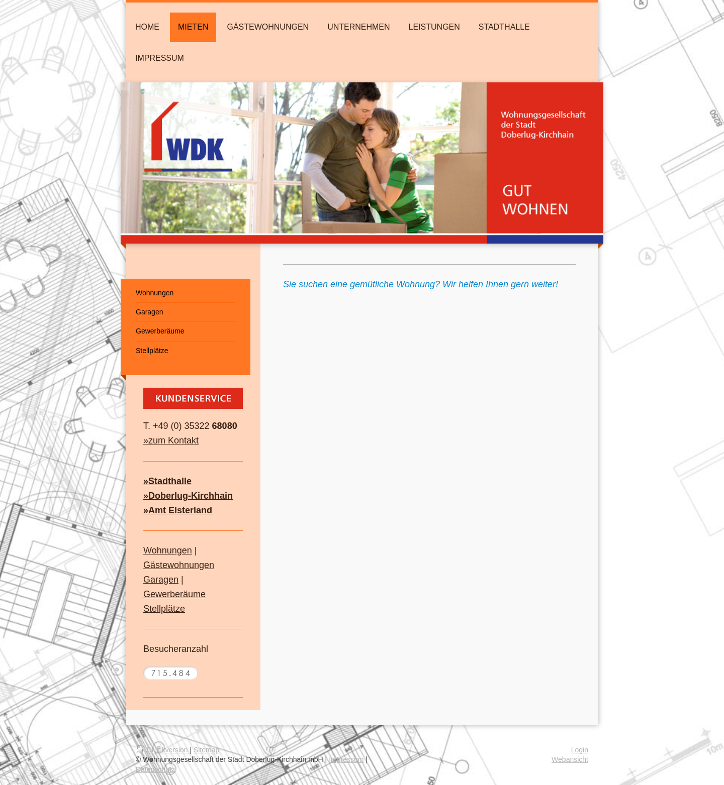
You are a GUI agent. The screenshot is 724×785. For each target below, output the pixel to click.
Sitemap (206, 750)
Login (579, 750)
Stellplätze (164, 609)
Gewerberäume (174, 594)
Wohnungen (167, 550)
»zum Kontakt (171, 440)
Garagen (160, 580)
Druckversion (163, 750)
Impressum (346, 759)
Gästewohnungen (178, 565)
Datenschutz (155, 769)
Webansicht (570, 759)
